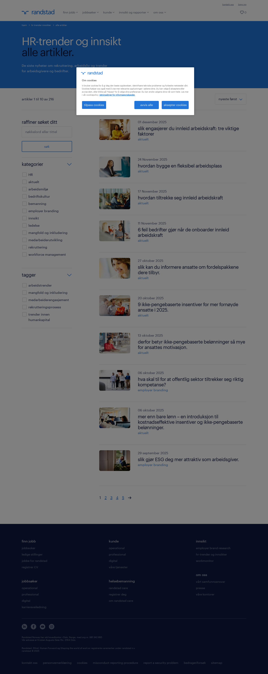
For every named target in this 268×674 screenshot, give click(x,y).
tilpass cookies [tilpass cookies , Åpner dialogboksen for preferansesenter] (94, 105)
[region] (135, 91)
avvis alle (146, 105)
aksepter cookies (175, 105)
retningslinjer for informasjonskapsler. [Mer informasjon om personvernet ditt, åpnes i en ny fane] (117, 95)
